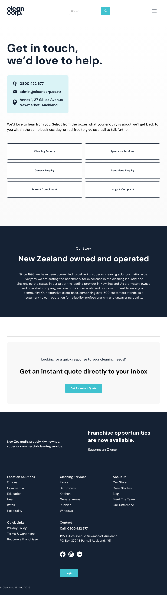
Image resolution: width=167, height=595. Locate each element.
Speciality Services (122, 151)
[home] (18, 11)
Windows (66, 511)
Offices (12, 482)
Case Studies (122, 488)
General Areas (70, 499)
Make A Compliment (44, 189)
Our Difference (123, 505)
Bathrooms (68, 488)
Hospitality (14, 511)
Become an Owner (102, 449)
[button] (154, 11)
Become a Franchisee (22, 539)
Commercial (16, 488)
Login (69, 573)
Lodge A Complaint (122, 189)
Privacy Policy (17, 528)
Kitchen (65, 494)
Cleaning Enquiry (44, 151)
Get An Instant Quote (84, 388)
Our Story (120, 482)
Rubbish (65, 505)
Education (14, 494)
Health (11, 499)
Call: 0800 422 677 (74, 528)
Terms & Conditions (21, 534)
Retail (11, 505)
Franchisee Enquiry (122, 170)
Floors (64, 482)
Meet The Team (124, 499)
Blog (116, 494)
